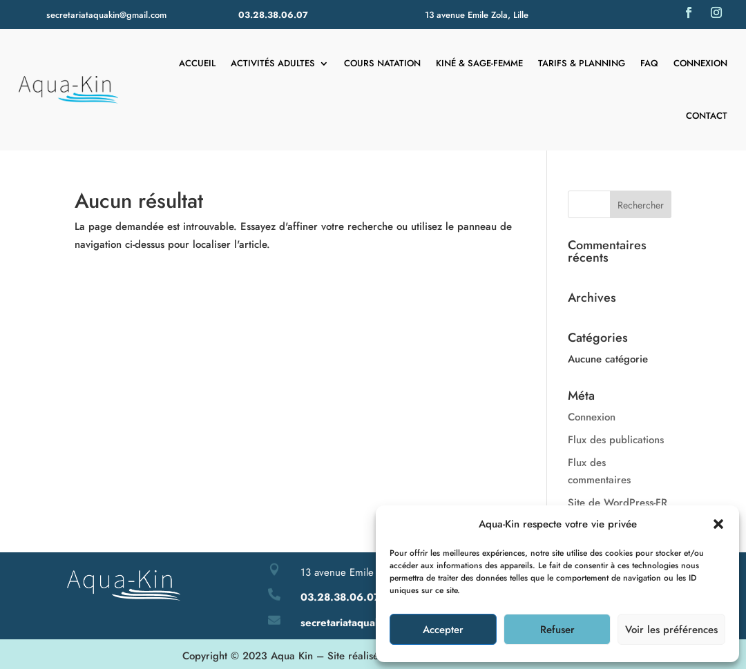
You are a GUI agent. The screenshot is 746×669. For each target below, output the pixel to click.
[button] (718, 524)
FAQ (649, 63)
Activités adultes (273, 63)
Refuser (557, 629)
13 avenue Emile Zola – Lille (363, 572)
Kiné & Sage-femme (479, 63)
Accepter (443, 629)
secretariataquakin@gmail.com (106, 14)
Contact (706, 115)
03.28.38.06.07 (273, 14)
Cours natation (382, 63)
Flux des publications (616, 439)
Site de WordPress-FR (617, 502)
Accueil (197, 63)
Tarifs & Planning (581, 63)
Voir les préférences (671, 629)
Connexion (700, 63)
